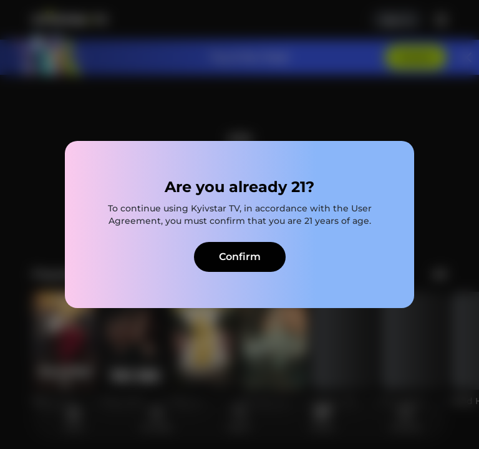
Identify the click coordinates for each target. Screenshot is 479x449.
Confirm (240, 257)
